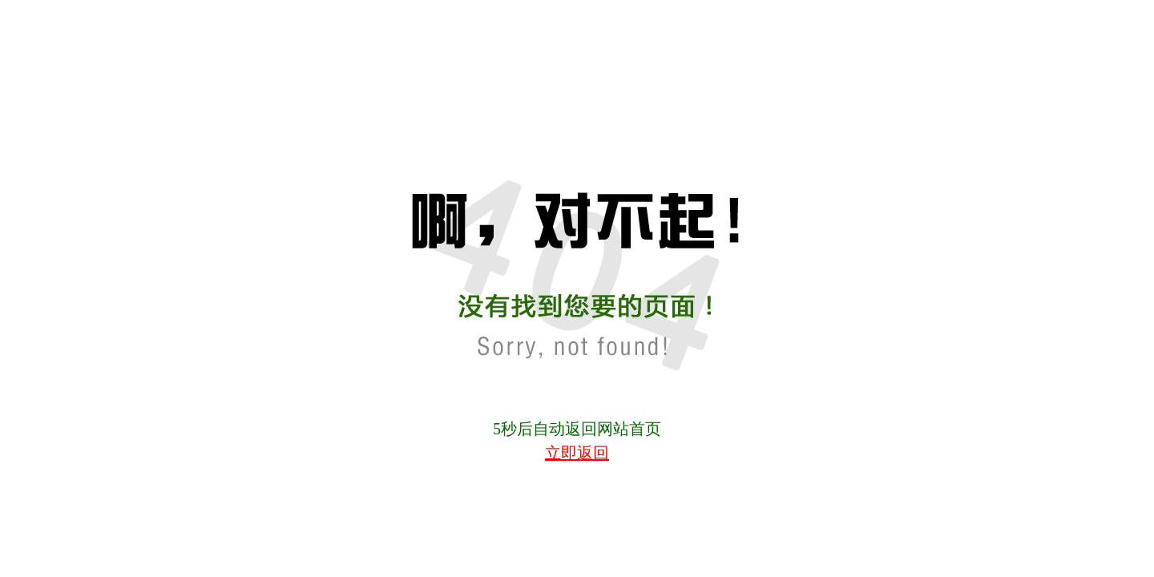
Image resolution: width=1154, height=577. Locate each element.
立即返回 (577, 453)
